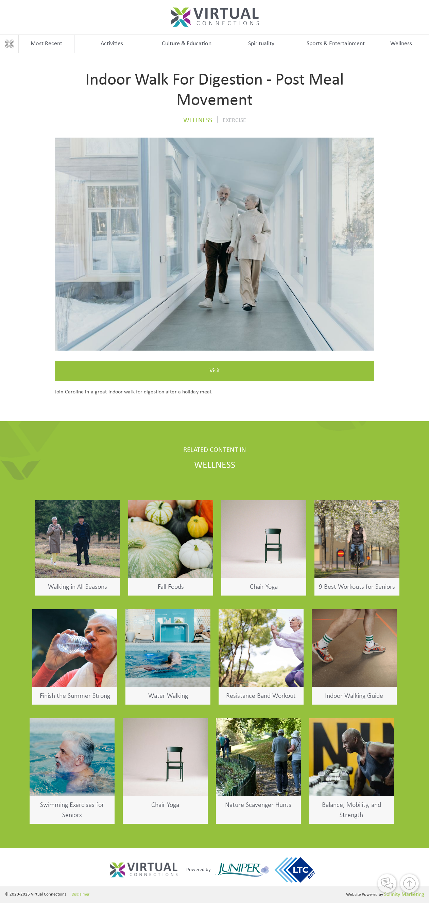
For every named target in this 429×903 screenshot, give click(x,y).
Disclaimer (80, 894)
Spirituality (261, 43)
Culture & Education (186, 43)
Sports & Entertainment (336, 43)
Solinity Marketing (404, 894)
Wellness (401, 43)
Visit (214, 371)
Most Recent (46, 43)
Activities (112, 43)
